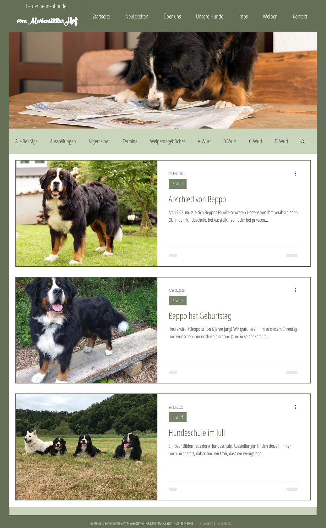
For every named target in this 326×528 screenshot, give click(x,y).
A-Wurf (204, 141)
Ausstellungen (63, 141)
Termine (130, 141)
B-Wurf (229, 141)
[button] (303, 142)
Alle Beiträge (26, 141)
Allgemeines (99, 141)
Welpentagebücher (167, 141)
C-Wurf (255, 141)
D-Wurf (281, 141)
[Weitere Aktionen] (298, 173)
